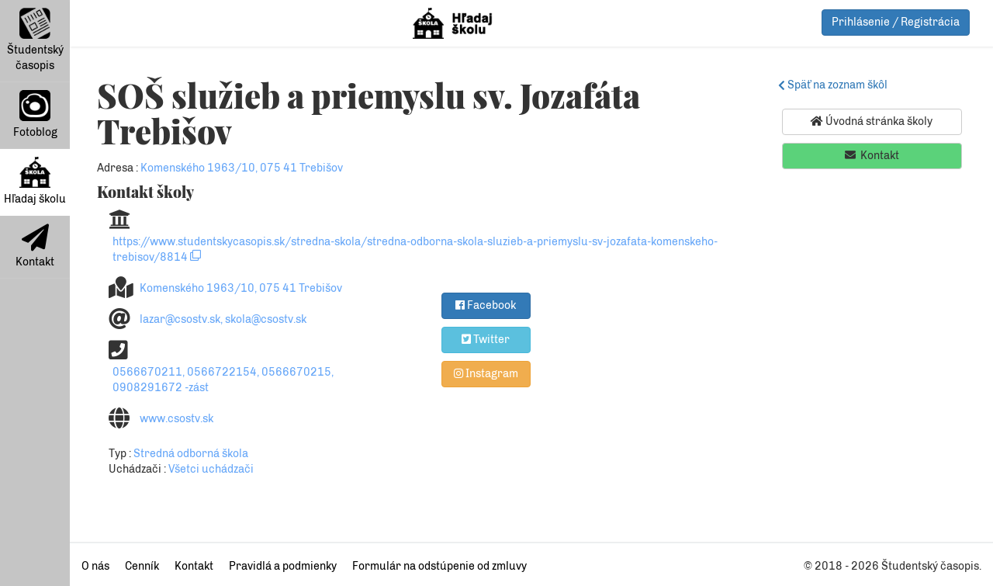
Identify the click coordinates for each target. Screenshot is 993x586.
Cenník (142, 566)
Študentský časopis (35, 40)
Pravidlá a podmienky (283, 566)
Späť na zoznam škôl (835, 85)
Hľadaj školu (35, 181)
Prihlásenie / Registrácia (896, 22)
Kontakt (35, 246)
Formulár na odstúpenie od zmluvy (439, 566)
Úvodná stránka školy (871, 121)
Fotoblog (35, 114)
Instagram (486, 373)
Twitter (486, 339)
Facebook (485, 305)
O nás (95, 566)
